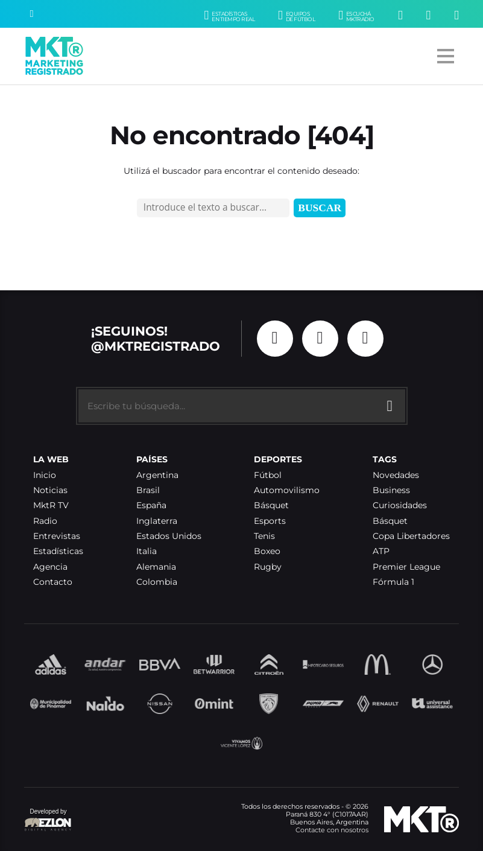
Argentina (157, 475)
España (151, 505)
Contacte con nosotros (331, 830)
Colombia (156, 582)
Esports (270, 521)
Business (391, 490)
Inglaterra (156, 521)
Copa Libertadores (411, 536)
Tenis (264, 536)
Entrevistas (56, 536)
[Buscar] (31, 13)
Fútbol (268, 475)
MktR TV (51, 505)
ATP (381, 551)
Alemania (156, 567)
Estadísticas (58, 551)
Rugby (268, 567)
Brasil (148, 490)
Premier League (406, 567)
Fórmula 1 (393, 582)
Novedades (396, 475)
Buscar (319, 208)
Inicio (44, 475)
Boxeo (267, 551)
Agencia (50, 567)
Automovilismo (287, 490)
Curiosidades (400, 505)
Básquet (271, 505)
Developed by (48, 820)
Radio (45, 521)
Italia (146, 551)
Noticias (50, 490)
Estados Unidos (168, 536)
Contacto (52, 582)
